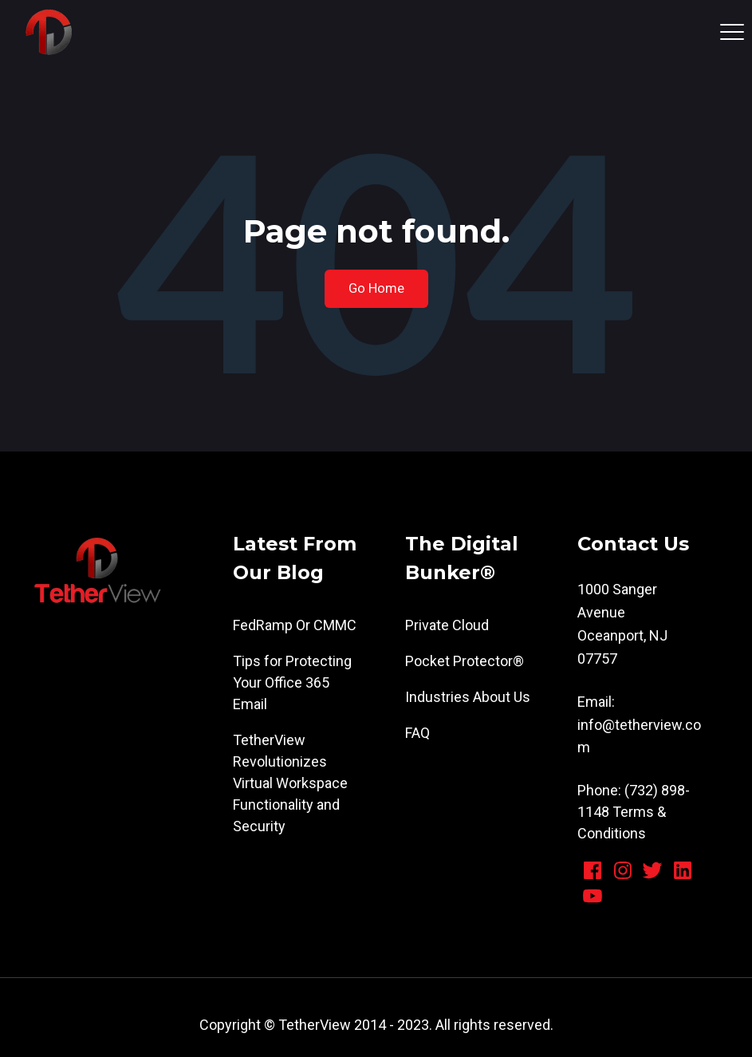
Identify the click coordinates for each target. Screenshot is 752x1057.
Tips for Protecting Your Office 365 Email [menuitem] (292, 682)
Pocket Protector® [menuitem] (464, 661)
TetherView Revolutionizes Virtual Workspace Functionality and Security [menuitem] (290, 783)
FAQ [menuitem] (417, 732)
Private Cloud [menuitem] (447, 625)
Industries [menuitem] (437, 696)
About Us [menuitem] (501, 696)
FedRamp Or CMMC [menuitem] (294, 625)
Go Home (376, 288)
